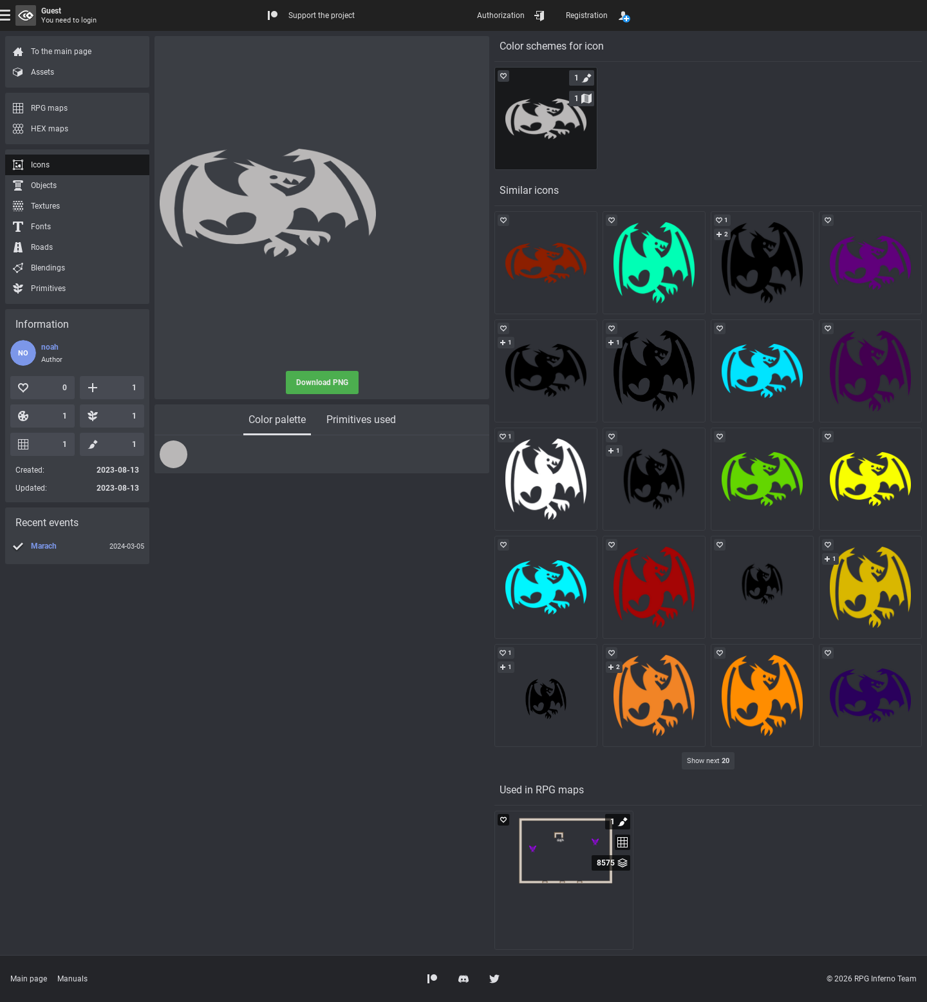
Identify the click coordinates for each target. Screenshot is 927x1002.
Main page (28, 979)
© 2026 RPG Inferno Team (872, 979)
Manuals (72, 979)
